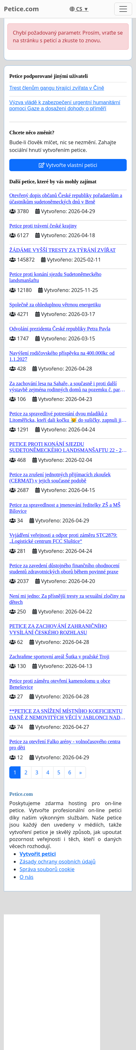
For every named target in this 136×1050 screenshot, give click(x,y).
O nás (26, 876)
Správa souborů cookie (47, 869)
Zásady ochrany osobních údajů (58, 861)
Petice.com (21, 8)
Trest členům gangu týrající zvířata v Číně (56, 88)
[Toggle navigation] (123, 9)
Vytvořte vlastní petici (68, 165)
